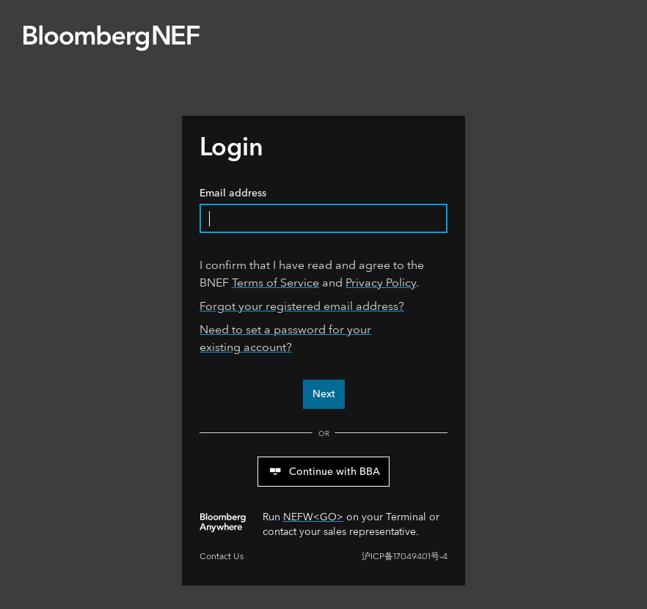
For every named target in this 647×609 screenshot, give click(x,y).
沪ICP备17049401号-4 (404, 556)
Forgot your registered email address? (302, 306)
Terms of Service (275, 282)
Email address (323, 210)
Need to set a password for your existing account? (285, 338)
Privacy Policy (381, 282)
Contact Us (222, 556)
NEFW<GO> (313, 517)
